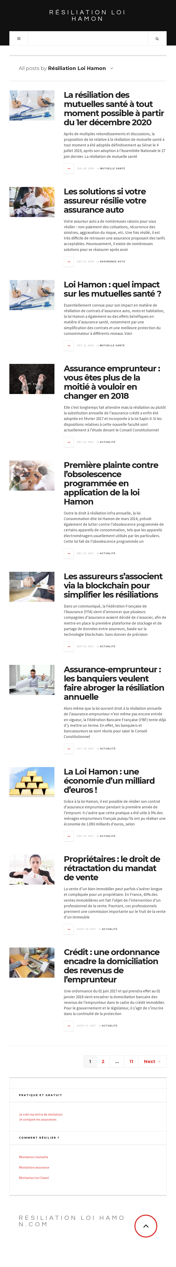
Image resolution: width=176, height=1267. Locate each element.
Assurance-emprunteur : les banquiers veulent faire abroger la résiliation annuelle (114, 683)
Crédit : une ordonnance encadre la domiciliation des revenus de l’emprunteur (111, 966)
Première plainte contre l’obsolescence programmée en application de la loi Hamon (111, 483)
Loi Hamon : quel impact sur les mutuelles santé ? (112, 289)
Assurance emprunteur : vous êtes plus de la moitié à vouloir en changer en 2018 (112, 382)
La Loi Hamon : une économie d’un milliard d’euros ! (109, 780)
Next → (152, 1061)
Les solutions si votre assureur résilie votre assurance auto (105, 200)
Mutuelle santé (112, 168)
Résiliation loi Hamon (88, 15)
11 (131, 1061)
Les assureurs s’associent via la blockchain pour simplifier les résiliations (113, 585)
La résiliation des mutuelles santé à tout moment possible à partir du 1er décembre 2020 (114, 108)
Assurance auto (112, 261)
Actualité (108, 442)
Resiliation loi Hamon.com (72, 1221)
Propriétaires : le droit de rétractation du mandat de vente (112, 868)
